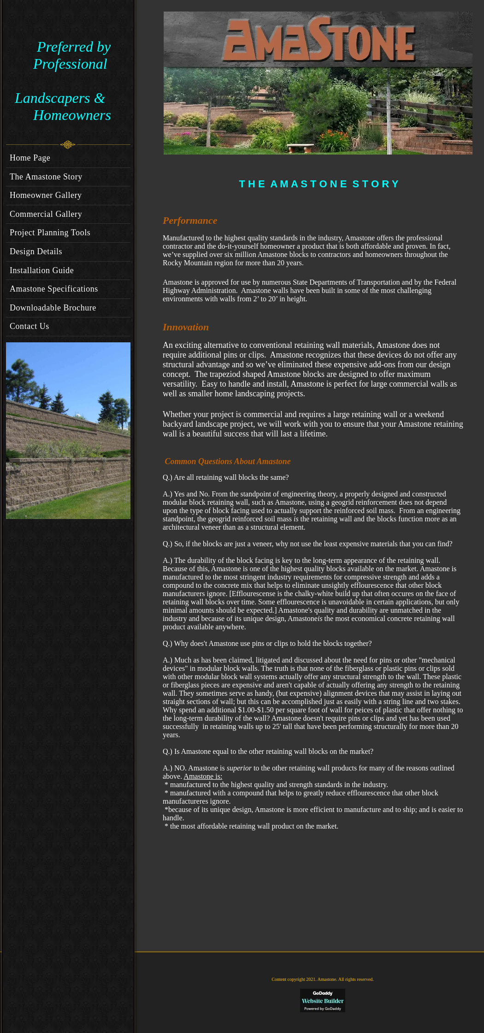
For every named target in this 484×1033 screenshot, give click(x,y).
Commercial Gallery (46, 214)
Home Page (30, 157)
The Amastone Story (46, 176)
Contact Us (29, 326)
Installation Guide (42, 270)
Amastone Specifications (54, 288)
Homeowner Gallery (46, 195)
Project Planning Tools (50, 232)
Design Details (36, 251)
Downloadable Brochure (53, 307)
